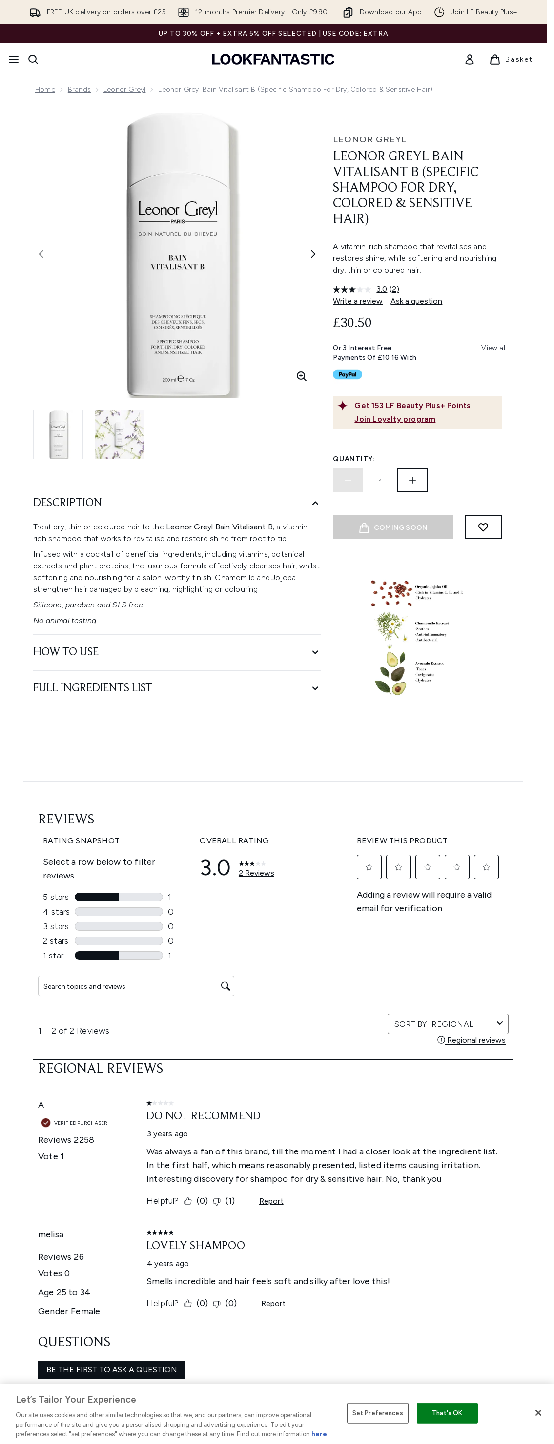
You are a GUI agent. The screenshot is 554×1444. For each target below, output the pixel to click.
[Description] (177, 503)
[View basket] (511, 59)
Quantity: (354, 459)
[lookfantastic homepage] (273, 59)
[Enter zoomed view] (301, 376)
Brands (79, 89)
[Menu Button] (14, 59)
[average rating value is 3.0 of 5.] (361, 289)
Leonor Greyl (124, 89)
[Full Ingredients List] (177, 688)
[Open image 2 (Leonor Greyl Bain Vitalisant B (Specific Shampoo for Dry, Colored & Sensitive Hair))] (119, 434)
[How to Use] (177, 652)
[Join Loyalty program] (426, 419)
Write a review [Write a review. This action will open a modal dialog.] (358, 301)
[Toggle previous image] (41, 254)
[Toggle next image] (313, 254)
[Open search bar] (33, 59)
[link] (469, 59)
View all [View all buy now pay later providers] (494, 348)
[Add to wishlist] (483, 527)
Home (45, 89)
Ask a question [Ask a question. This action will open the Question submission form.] (416, 301)
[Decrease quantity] (348, 480)
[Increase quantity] (412, 480)
